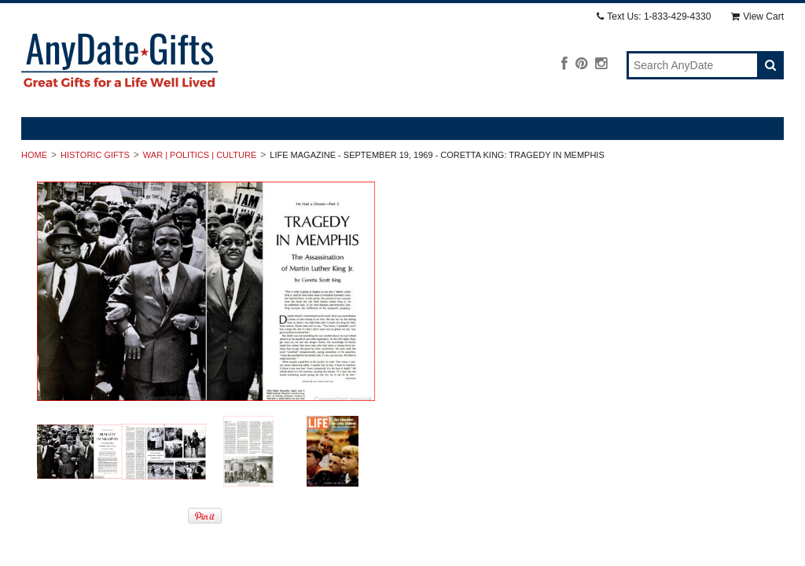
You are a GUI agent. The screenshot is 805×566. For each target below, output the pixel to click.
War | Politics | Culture (199, 155)
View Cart (757, 16)
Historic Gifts (95, 155)
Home (34, 155)
